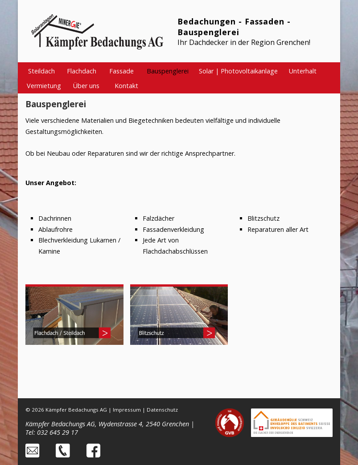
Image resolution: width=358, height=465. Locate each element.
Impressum (127, 409)
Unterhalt (303, 71)
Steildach (41, 71)
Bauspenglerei (168, 71)
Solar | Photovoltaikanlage (238, 71)
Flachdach (81, 71)
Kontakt (126, 85)
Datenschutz (162, 409)
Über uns (86, 85)
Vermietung (44, 85)
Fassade (121, 71)
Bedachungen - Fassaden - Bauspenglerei (234, 26)
